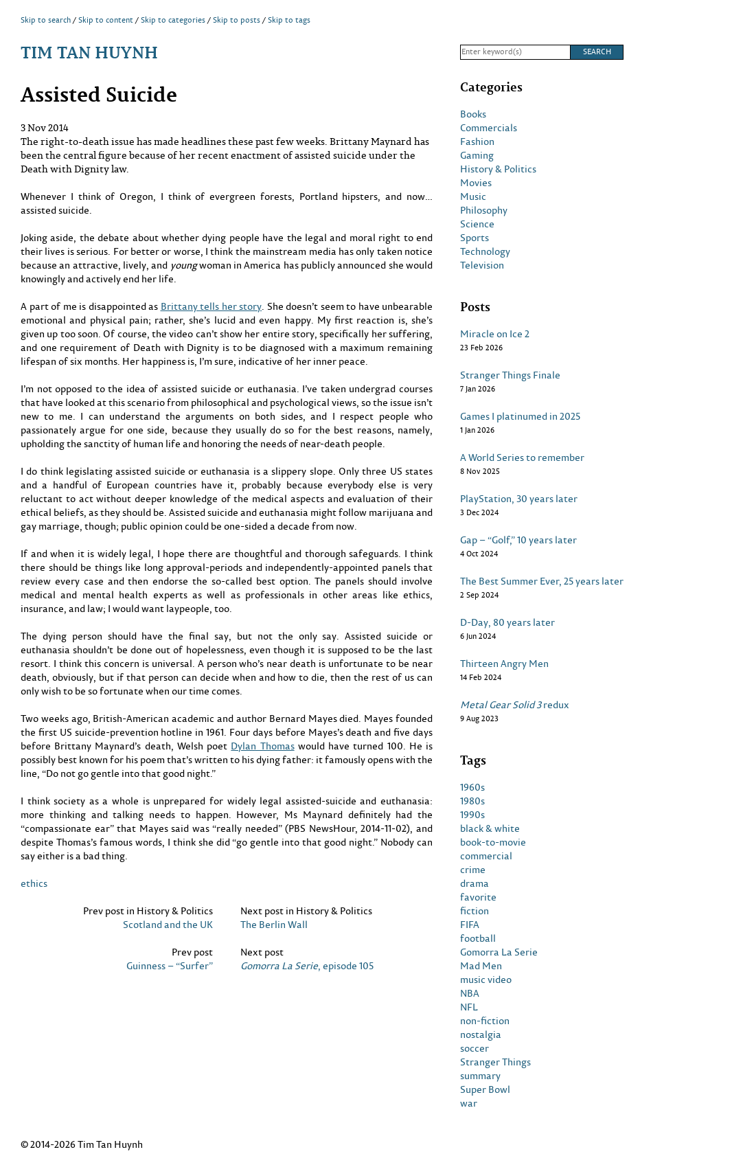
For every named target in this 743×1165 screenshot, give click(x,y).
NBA (469, 993)
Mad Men (481, 966)
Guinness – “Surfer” (169, 966)
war (468, 1103)
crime (472, 869)
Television (482, 265)
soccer (474, 1048)
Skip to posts (236, 19)
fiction (474, 911)
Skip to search (46, 19)
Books (473, 114)
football (478, 938)
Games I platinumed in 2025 (520, 416)
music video (486, 979)
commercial (486, 856)
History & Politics (498, 169)
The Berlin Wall (274, 924)
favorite (478, 897)
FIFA (469, 924)
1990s (472, 815)
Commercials (488, 128)
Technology (485, 251)
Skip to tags (289, 19)
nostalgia (480, 1034)
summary (480, 1076)
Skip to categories (173, 19)
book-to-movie (493, 842)
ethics (34, 883)
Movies (476, 183)
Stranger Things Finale (510, 375)
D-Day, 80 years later (507, 622)
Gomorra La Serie (499, 952)
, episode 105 (307, 966)
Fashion (477, 141)
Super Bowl (485, 1089)
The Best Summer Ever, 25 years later (542, 581)
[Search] (515, 52)
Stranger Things (495, 1062)
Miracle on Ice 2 (494, 334)
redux (514, 705)
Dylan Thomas (262, 745)
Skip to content (105, 19)
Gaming (477, 155)
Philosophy (483, 210)
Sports (474, 238)
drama (474, 883)
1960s (472, 787)
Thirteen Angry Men (504, 663)
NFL (469, 1007)
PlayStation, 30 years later (519, 499)
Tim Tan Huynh (89, 51)
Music (473, 196)
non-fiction (485, 1021)
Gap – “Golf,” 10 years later (518, 540)
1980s (472, 801)
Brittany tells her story (211, 306)
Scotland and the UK (168, 924)
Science (477, 224)
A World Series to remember (522, 457)
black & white (490, 828)
